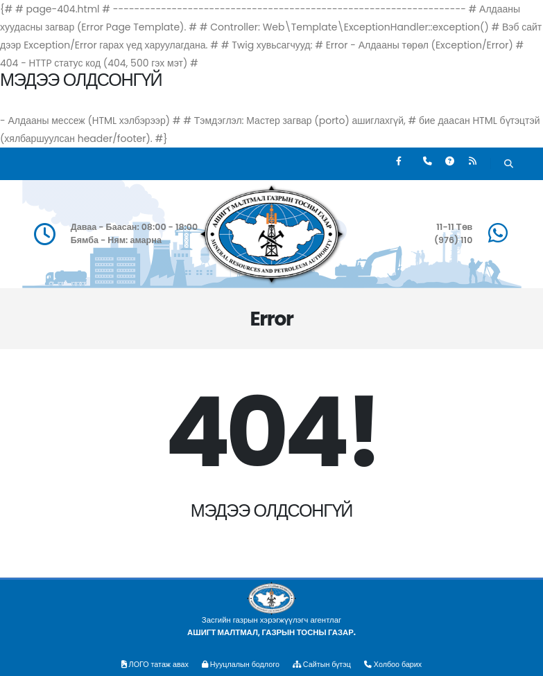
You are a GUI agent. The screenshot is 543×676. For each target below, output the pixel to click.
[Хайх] (508, 165)
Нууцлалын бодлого (239, 664)
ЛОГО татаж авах (149, 664)
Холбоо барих (399, 664)
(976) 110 (453, 240)
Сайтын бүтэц (324, 664)
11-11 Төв (454, 227)
